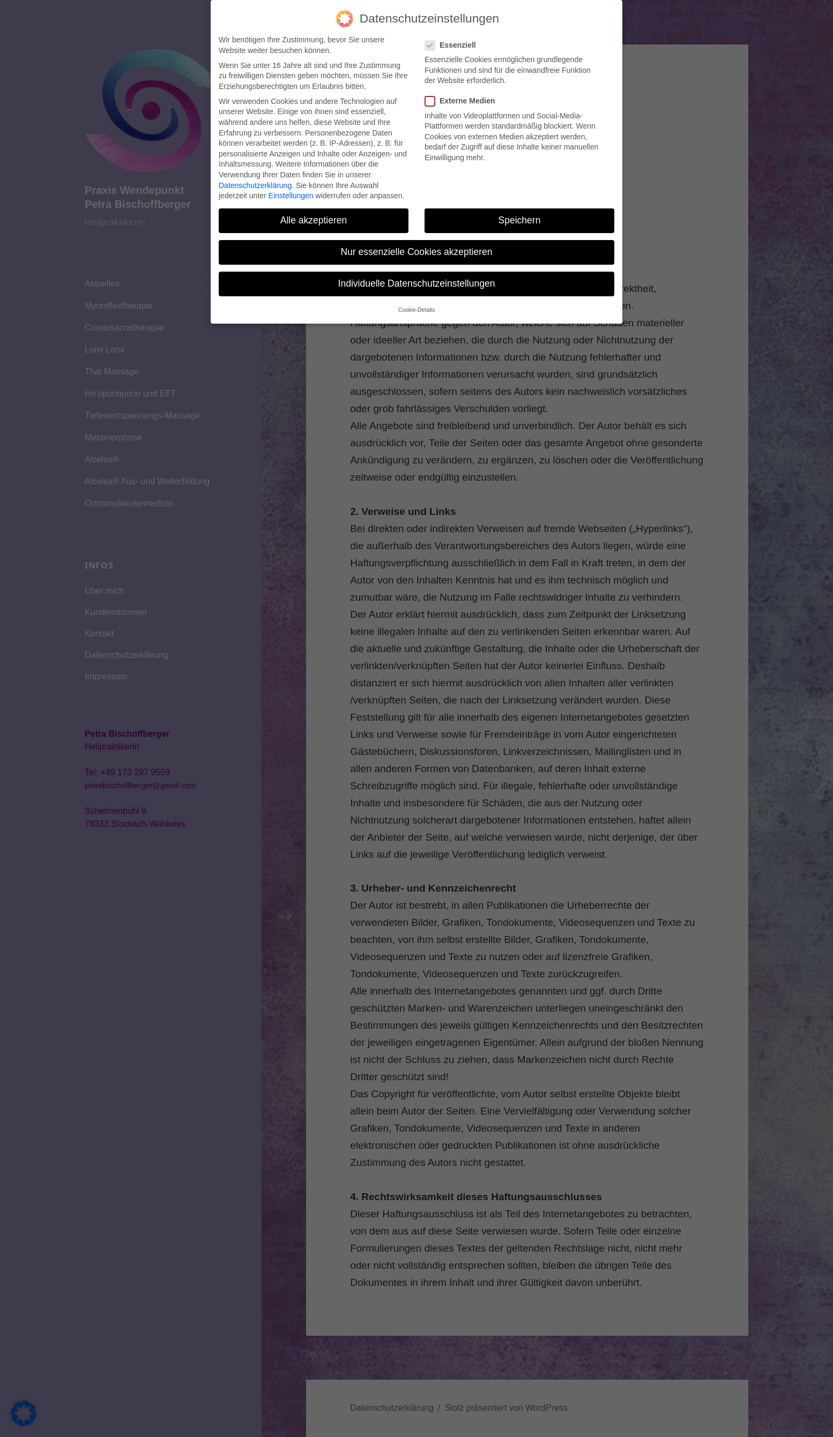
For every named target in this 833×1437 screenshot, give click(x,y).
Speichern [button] (520, 196)
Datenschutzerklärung (255, 160)
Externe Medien (463, 77)
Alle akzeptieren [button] (313, 196)
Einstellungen (291, 171)
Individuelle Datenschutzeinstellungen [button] (416, 259)
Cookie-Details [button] (416, 285)
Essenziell (454, 21)
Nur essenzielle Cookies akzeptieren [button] (416, 227)
